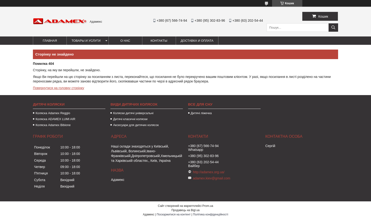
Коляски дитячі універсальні (133, 113)
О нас (125, 40)
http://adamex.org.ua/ (208, 172)
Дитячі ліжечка (201, 113)
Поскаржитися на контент (174, 214)
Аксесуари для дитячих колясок (136, 125)
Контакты (158, 40)
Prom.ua (207, 206)
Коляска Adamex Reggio (53, 113)
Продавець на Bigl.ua (185, 210)
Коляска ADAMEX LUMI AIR (55, 119)
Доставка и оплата (197, 40)
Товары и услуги (86, 40)
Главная (50, 40)
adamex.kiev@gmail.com (211, 178)
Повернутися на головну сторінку (58, 88)
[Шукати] (333, 27)
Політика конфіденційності (210, 214)
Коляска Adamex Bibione (53, 125)
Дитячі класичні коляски (130, 119)
